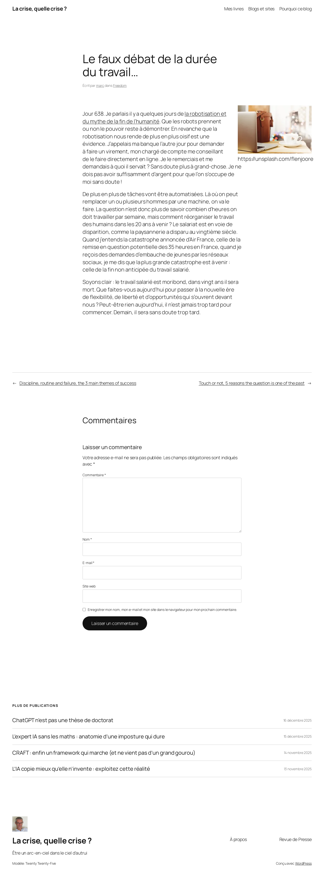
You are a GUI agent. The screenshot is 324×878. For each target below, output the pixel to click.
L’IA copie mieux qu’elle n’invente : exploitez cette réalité (81, 769)
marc (100, 85)
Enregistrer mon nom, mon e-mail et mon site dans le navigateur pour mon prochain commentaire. (162, 609)
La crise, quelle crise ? (39, 8)
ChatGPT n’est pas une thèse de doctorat (62, 720)
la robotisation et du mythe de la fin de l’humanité (154, 117)
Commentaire (94, 475)
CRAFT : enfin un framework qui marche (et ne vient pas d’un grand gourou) (103, 753)
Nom (87, 539)
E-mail (88, 562)
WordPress (303, 863)
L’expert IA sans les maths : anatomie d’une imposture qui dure (88, 736)
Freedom (120, 85)
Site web (89, 586)
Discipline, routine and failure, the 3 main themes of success (77, 383)
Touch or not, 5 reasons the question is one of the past (252, 383)
